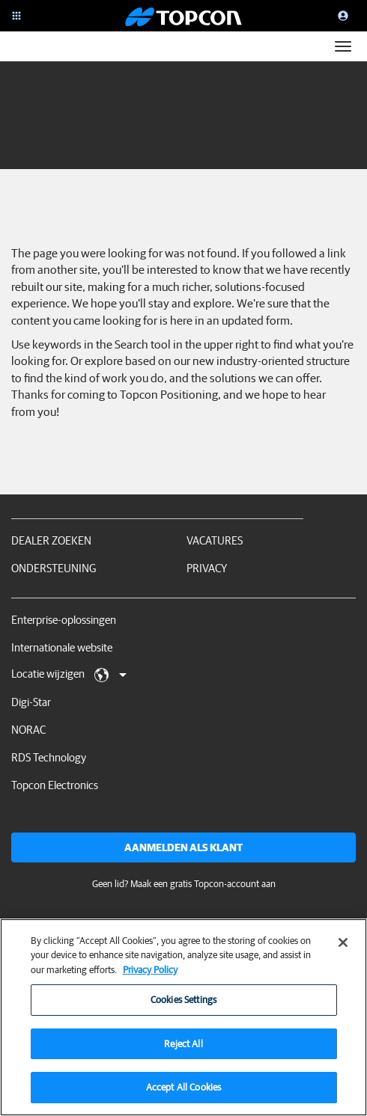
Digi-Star (31, 702)
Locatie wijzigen (69, 674)
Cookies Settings (183, 1008)
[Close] (343, 949)
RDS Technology (48, 757)
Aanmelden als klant (183, 847)
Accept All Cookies (183, 1095)
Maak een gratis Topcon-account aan (203, 883)
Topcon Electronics (54, 785)
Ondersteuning (54, 568)
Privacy (206, 568)
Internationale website (61, 647)
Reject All (183, 1051)
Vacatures (214, 540)
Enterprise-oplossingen (63, 619)
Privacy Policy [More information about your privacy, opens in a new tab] (150, 977)
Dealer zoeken (51, 540)
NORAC (28, 729)
